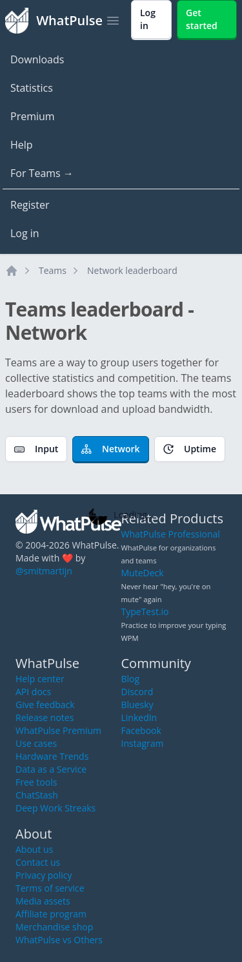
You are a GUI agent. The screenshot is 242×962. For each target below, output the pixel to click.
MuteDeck (142, 573)
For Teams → (42, 173)
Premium (32, 116)
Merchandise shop (54, 927)
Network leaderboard (132, 270)
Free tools (36, 782)
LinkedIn (139, 717)
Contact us (37, 862)
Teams (52, 270)
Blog (130, 679)
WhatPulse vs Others (59, 940)
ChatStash (36, 795)
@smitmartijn (43, 571)
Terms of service (50, 888)
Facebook (141, 730)
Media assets (42, 901)
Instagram (142, 743)
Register (29, 205)
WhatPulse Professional (170, 534)
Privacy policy (43, 875)
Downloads (37, 59)
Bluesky (137, 704)
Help (21, 145)
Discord (137, 691)
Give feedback (45, 704)
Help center (40, 679)
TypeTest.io (145, 611)
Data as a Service (50, 769)
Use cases (36, 743)
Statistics (31, 88)
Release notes (44, 717)
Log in (24, 233)
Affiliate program (50, 914)
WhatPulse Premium (58, 730)
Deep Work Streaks (55, 808)
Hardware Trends (51, 756)
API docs (33, 691)
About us (34, 849)
